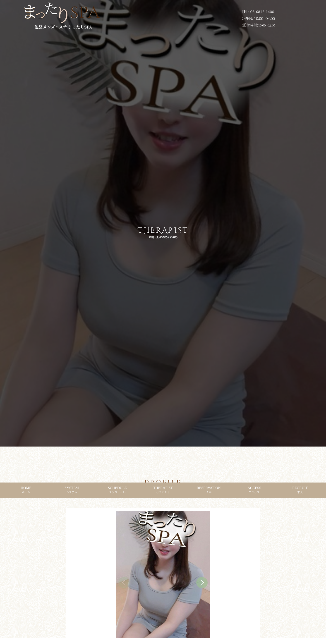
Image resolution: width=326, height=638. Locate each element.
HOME (26, 490)
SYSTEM (72, 490)
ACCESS (254, 490)
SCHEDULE (117, 490)
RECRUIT (300, 490)
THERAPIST (163, 490)
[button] (202, 582)
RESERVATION (209, 490)
